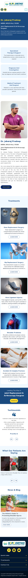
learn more (14, 237)
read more (6, 187)
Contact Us (14, 400)
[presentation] (11, 439)
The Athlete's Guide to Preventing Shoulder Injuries (12, 514)
